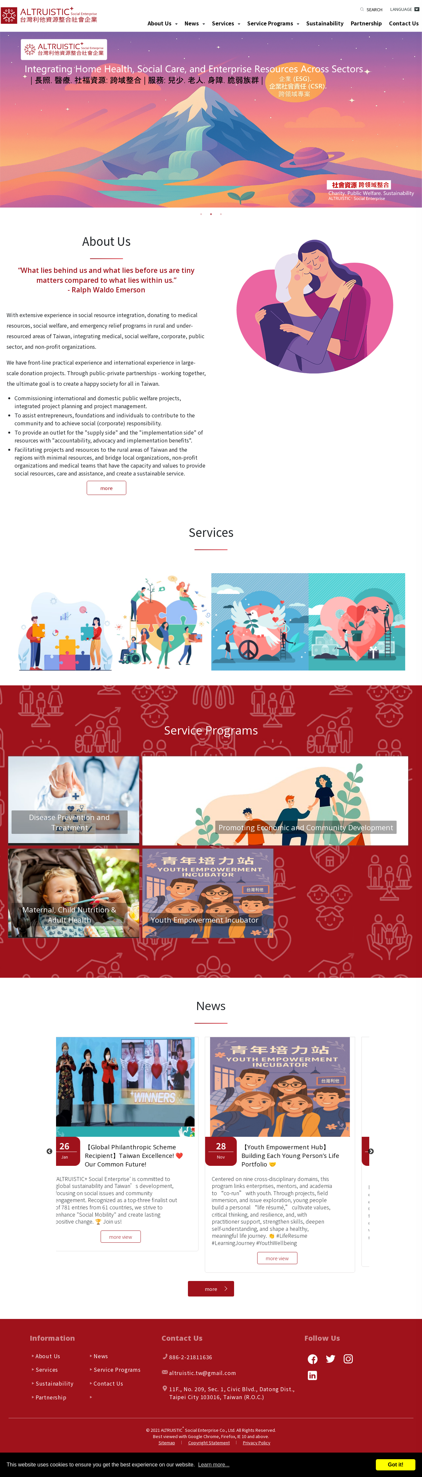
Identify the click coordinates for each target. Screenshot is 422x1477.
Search (374, 9)
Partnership (366, 23)
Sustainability (325, 23)
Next (371, 1151)
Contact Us (404, 23)
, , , (232, 1393)
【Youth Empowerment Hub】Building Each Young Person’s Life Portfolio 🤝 (298, 1155)
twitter (330, 1358)
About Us (159, 23)
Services (223, 23)
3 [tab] (221, 214)
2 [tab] (211, 214)
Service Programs (270, 23)
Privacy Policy (256, 1442)
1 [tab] (201, 214)
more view (128, 1236)
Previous (49, 1151)
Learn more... (213, 1464)
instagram (348, 1358)
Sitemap (167, 1442)
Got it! (395, 1464)
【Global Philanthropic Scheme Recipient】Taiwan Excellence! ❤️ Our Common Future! (142, 1155)
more (106, 487)
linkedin (312, 1375)
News (192, 23)
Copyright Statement (209, 1442)
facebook (312, 1358)
